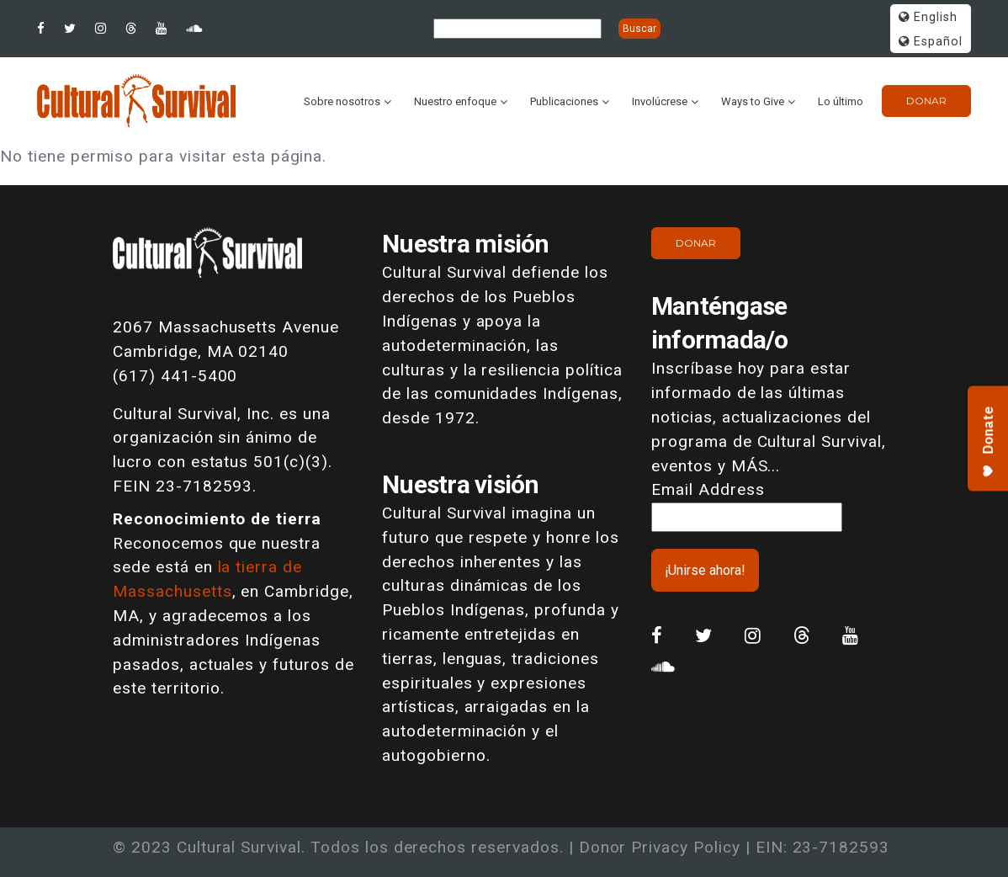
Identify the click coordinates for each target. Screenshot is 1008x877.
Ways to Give (752, 101)
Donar (926, 100)
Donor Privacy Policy (659, 847)
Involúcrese (659, 101)
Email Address (707, 489)
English (928, 17)
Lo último (840, 101)
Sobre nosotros (342, 101)
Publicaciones (564, 101)
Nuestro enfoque (455, 101)
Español (931, 42)
